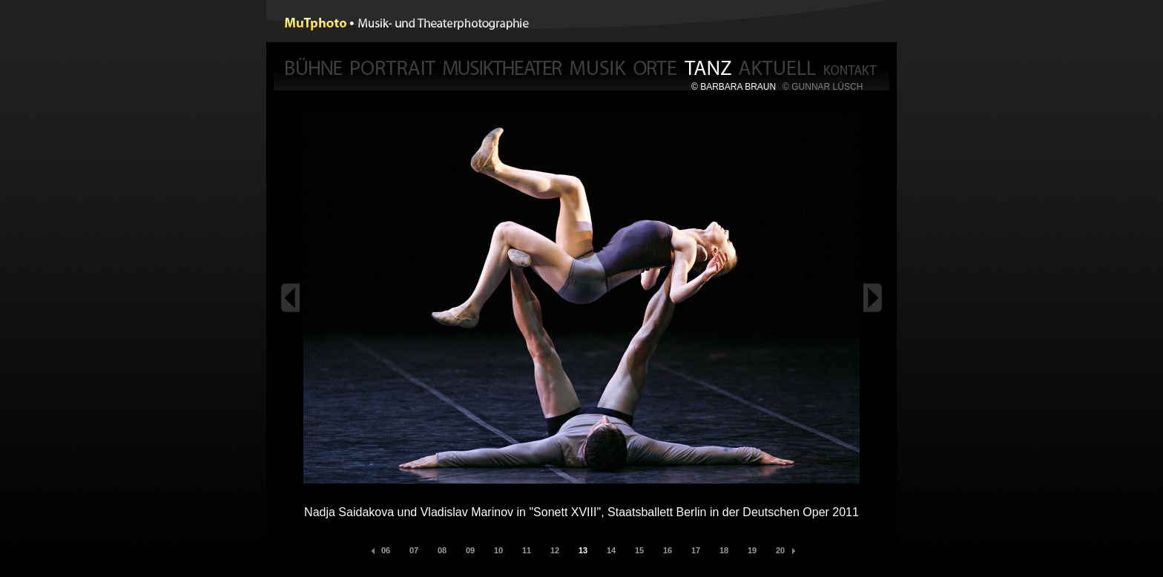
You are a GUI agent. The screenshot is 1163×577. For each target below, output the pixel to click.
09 (470, 550)
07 (413, 550)
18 (723, 550)
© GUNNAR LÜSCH (823, 87)
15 (639, 550)
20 (780, 550)
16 (667, 550)
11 (526, 550)
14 (611, 550)
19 (752, 550)
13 (583, 550)
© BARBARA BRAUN (733, 87)
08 (442, 550)
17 (695, 550)
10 (498, 550)
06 (385, 550)
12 (554, 550)
